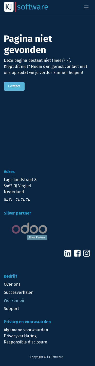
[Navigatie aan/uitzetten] (86, 7)
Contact (14, 86)
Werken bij (14, 300)
